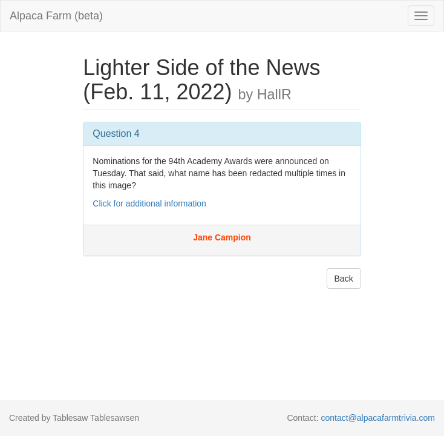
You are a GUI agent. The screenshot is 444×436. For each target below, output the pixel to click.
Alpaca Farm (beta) (56, 16)
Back (344, 278)
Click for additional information (149, 203)
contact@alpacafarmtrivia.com (378, 418)
